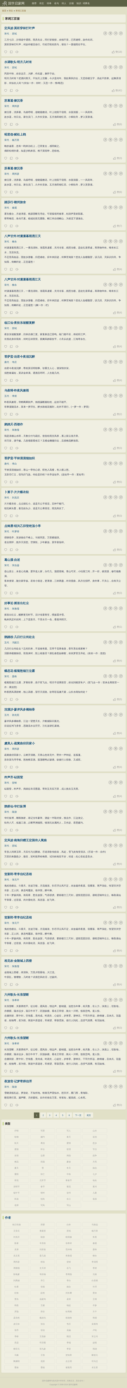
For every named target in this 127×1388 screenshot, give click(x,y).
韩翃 (95, 1349)
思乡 (95, 1143)
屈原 (43, 1361)
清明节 (16, 1186)
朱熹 (95, 1237)
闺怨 (69, 1155)
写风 (43, 1205)
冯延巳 (15, 642)
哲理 (69, 1149)
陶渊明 (16, 1361)
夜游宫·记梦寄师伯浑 (18, 1081)
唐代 (6, 362)
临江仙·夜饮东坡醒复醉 (19, 322)
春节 (43, 1186)
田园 (43, 1162)
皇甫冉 (95, 1324)
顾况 (69, 1336)
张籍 (43, 1287)
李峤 (16, 1336)
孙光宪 (15, 715)
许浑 (95, 1287)
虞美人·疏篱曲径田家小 (19, 743)
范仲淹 (69, 1249)
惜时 (43, 1193)
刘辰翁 (43, 1249)
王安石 (16, 1231)
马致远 (95, 1224)
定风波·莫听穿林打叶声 (19, 28)
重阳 (16, 1174)
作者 (8, 1217)
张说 (43, 1330)
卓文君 (95, 1367)
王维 (95, 1299)
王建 (43, 1305)
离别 (43, 1143)
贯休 (95, 1293)
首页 (4, 10)
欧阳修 (69, 1237)
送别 (95, 1137)
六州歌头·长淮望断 (16, 994)
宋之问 (95, 1336)
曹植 (43, 1367)
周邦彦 (15, 106)
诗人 (64, 3)
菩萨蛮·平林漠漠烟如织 (19, 458)
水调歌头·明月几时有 (18, 62)
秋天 (16, 1143)
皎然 (43, 1293)
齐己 (43, 1280)
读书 (69, 1193)
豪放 (69, 1162)
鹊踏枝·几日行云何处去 (19, 637)
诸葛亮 (69, 1367)
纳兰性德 (16, 1224)
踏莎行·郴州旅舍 (15, 202)
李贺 (69, 1349)
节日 (95, 1149)
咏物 (16, 1137)
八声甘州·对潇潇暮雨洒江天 (22, 236)
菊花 (69, 1186)
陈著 (16, 1243)
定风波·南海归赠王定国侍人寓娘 (25, 840)
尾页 (89, 1115)
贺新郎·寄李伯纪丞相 (18, 874)
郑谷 (43, 1311)
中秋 (69, 1174)
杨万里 (15, 140)
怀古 (43, 1149)
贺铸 (14, 782)
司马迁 (95, 1361)
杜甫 (16, 1287)
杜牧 (16, 1293)
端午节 (16, 1193)
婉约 (43, 1137)
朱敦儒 (15, 430)
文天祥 (43, 1268)
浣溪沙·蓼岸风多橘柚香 (19, 709)
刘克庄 (15, 497)
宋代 (6, 33)
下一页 (78, 1115)
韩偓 (95, 1318)
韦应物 (43, 1274)
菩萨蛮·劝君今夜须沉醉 (19, 356)
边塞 (43, 1155)
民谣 (16, 1199)
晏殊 (14, 676)
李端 (69, 1342)
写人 (69, 1130)
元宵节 (43, 1180)
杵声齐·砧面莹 (13, 777)
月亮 (95, 1162)
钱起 (69, 1305)
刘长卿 (69, 1293)
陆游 (14, 812)
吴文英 (16, 1255)
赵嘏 (95, 1342)
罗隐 (16, 1311)
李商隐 (69, 1274)
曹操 (16, 1367)
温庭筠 (43, 1299)
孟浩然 (16, 1318)
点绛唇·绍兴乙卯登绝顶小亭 (22, 526)
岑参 (95, 1305)
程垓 (43, 1262)
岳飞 (69, 1268)
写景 (43, 1130)
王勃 (43, 1355)
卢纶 (95, 1330)
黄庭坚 (43, 1231)
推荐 (34, 3)
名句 (56, 3)
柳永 (14, 241)
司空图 (43, 1342)
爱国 (16, 1149)
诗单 (49, 3)
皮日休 (16, 1324)
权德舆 (69, 1318)
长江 (69, 1199)
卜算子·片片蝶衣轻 (16, 492)
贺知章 (69, 1355)
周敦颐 (16, 1268)
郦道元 (95, 1355)
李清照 (95, 1262)
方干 (95, 1311)
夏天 (16, 1168)
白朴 (69, 1224)
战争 (95, 1155)
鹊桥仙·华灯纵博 (15, 806)
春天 (69, 1137)
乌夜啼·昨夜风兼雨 (16, 390)
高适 (16, 1342)
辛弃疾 (43, 1243)
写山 (69, 1205)
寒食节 (69, 1180)
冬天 (69, 1168)
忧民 (43, 1199)
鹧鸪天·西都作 (13, 424)
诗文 (41, 3)
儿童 (95, 1193)
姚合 (69, 1287)
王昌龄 (43, 1336)
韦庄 (14, 362)
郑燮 (43, 1224)
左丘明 (69, 1361)
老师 (16, 1205)
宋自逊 (15, 565)
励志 (95, 1168)
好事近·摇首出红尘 (16, 603)
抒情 (16, 1130)
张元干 (15, 879)
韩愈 (16, 1305)
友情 (16, 1155)
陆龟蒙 (16, 1274)
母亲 (95, 1199)
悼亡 (43, 1174)
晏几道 (43, 1255)
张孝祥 (15, 1000)
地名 (95, 1180)
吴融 (69, 1330)
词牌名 (86, 3)
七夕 (95, 1174)
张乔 (16, 1330)
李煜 (14, 396)
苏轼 (14, 33)
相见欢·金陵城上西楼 (18, 960)
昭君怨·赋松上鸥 (15, 134)
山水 (95, 1130)
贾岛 (16, 1299)
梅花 (16, 1162)
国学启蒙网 (16, 3)
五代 (6, 396)
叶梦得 (15, 531)
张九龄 (43, 1349)
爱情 (69, 1143)
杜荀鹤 (69, 1311)
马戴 (16, 1355)
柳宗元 (16, 1349)
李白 (14, 463)
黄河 (95, 1186)
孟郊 (69, 1299)
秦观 (14, 207)
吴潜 (16, 1249)
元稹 (95, 1274)
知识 (78, 3)
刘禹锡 (16, 1280)
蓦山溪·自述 (12, 559)
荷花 (16, 1180)
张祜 (43, 1324)
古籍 (71, 3)
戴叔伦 (43, 1318)
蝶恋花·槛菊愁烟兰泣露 (19, 670)
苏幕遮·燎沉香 (13, 100)
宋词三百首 (21, 10)
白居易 (95, 1280)
